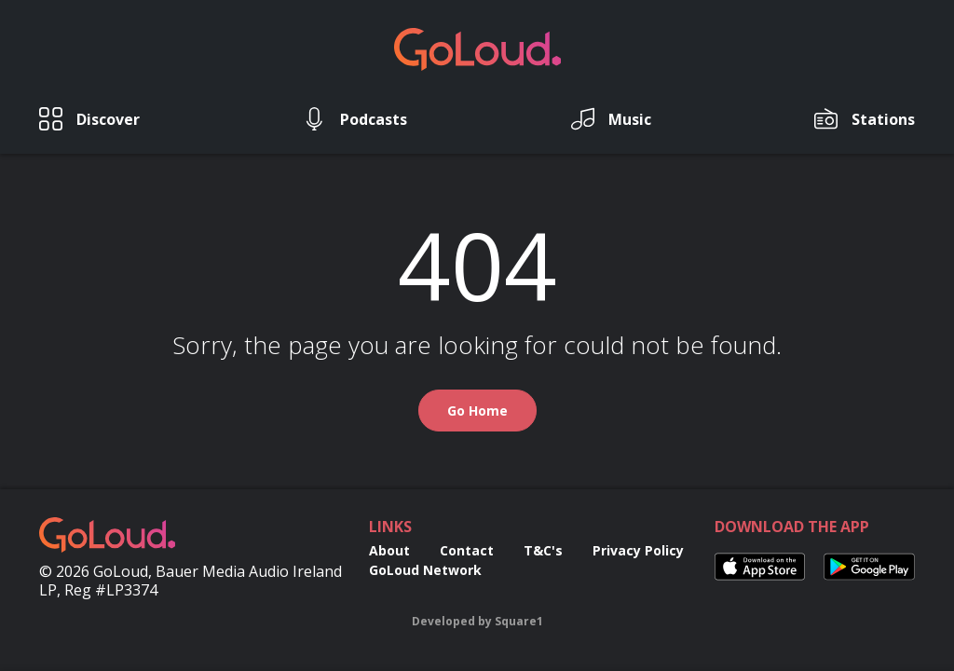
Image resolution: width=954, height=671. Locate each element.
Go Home (477, 410)
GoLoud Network (425, 570)
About (389, 550)
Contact (467, 550)
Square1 (519, 621)
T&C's (543, 550)
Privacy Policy (638, 550)
